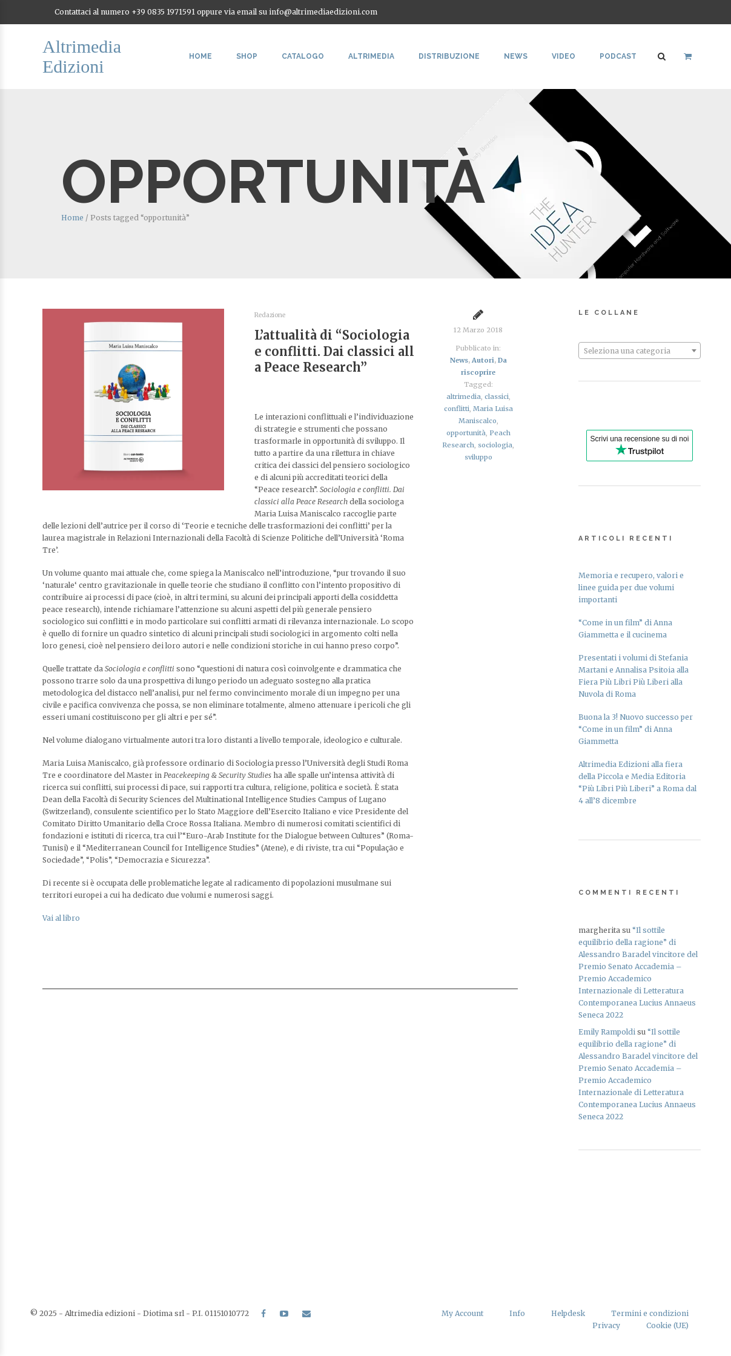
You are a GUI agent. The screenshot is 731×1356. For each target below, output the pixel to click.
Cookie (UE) (667, 1325)
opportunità (466, 433)
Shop (246, 56)
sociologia (495, 445)
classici (497, 396)
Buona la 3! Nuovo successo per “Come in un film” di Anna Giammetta (635, 729)
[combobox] (639, 350)
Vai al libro (61, 918)
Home (200, 56)
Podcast (618, 56)
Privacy (606, 1325)
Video (563, 56)
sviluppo (478, 457)
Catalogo (303, 56)
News (516, 56)
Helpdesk (568, 1313)
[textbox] (639, 351)
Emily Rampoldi (606, 1031)
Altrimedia (371, 56)
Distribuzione (449, 56)
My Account (462, 1313)
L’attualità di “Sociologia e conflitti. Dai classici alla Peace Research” (334, 351)
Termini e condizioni (650, 1313)
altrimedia (463, 396)
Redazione (269, 315)
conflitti (456, 408)
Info (517, 1313)
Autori (483, 360)
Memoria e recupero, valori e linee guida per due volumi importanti (631, 587)
